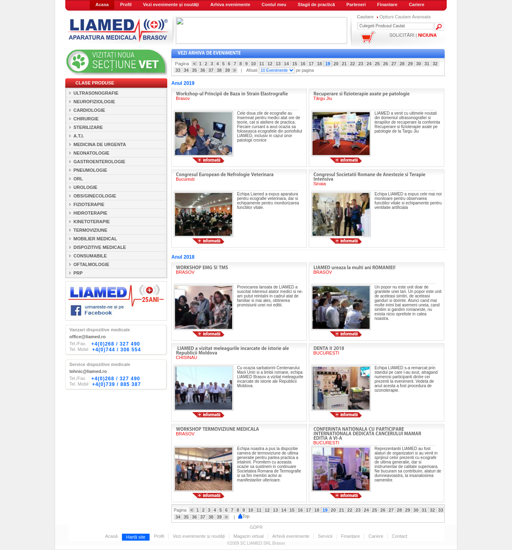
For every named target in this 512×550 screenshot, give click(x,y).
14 (286, 63)
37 (210, 70)
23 (360, 63)
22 (352, 63)
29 (410, 63)
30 (418, 63)
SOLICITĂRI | (413, 35)
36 (202, 70)
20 (336, 63)
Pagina (183, 63)
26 (385, 63)
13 (278, 63)
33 (177, 70)
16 (303, 63)
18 (319, 63)
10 (253, 63)
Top (244, 516)
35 (194, 70)
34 (186, 70)
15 (294, 63)
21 (344, 63)
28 (402, 63)
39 (227, 70)
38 (219, 70)
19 (327, 63)
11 (261, 63)
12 (270, 63)
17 (311, 63)
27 (393, 63)
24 (369, 63)
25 (377, 63)
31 (426, 63)
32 (435, 63)
